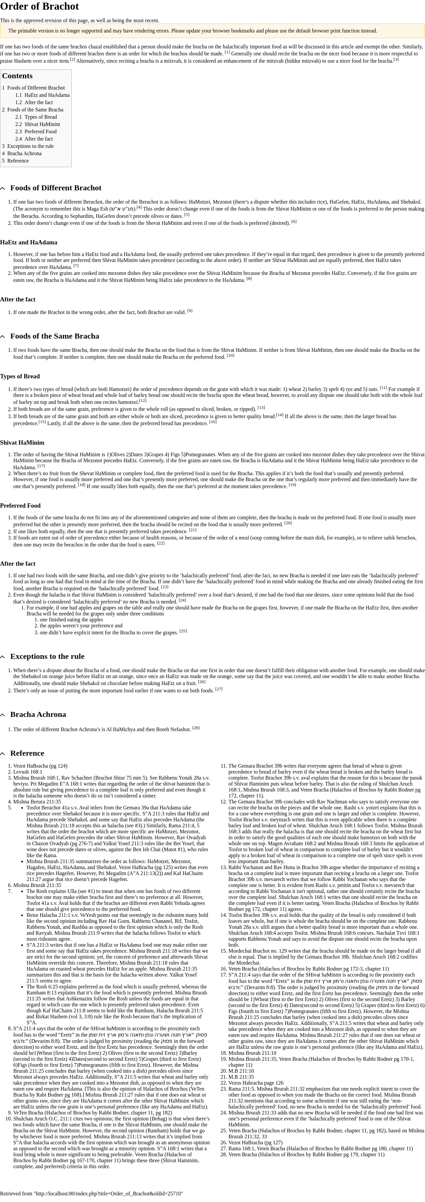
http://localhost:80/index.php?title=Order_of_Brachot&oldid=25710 (108, 1193)
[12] (142, 400)
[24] (182, 600)
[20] (288, 522)
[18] (81, 484)
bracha (200, 46)
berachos (405, 537)
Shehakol (410, 202)
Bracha (276, 273)
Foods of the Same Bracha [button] (54, 336)
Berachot (93, 202)
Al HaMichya (120, 729)
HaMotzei (199, 202)
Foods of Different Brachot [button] (56, 187)
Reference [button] (27, 753)
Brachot (56, 312)
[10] (230, 355)
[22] (160, 542)
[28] (196, 727)
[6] (294, 221)
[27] (218, 688)
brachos (78, 46)
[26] (202, 681)
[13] (261, 407)
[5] (187, 214)
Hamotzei (119, 389)
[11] (383, 387)
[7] (76, 265)
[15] (42, 421)
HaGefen (339, 202)
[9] (190, 310)
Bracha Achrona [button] (38, 714)
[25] (183, 630)
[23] (164, 586)
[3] (396, 59)
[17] (41, 465)
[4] (139, 207)
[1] (227, 51)
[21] (192, 529)
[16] (212, 421)
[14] (279, 414)
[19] (292, 484)
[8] (249, 278)
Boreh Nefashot (173, 729)
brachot (86, 831)
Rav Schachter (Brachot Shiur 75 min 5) (104, 778)
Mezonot (222, 202)
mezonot (117, 273)
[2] (72, 59)
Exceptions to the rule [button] (47, 656)
